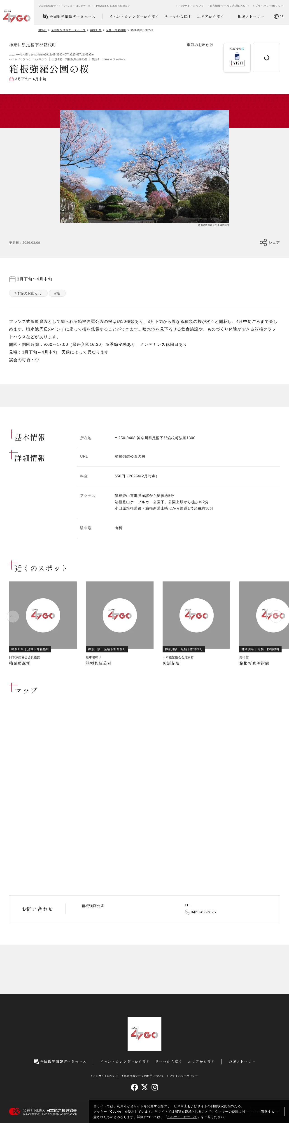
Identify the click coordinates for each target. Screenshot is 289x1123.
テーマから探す (178, 16)
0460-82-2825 (203, 912)
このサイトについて (182, 1117)
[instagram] (154, 1087)
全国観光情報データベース (69, 16)
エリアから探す (210, 16)
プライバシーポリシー (269, 6)
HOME (42, 30)
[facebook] (134, 1087)
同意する (268, 1111)
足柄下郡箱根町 (116, 30)
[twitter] (145, 1087)
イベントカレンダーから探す (134, 16)
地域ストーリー (251, 16)
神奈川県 (96, 30)
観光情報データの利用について (230, 6)
